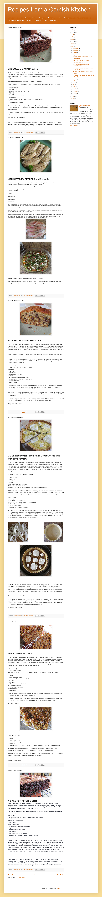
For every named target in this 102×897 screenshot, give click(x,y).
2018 (72, 39)
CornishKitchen (85, 105)
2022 (72, 30)
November (76, 50)
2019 (72, 37)
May (74, 84)
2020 (72, 34)
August (75, 80)
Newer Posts (11, 875)
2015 (72, 46)
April (74, 86)
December (76, 48)
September (76, 55)
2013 (72, 98)
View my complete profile (76, 125)
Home (36, 875)
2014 (72, 96)
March (74, 89)
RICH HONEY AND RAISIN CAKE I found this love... (82, 65)
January (75, 93)
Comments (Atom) (20, 877)
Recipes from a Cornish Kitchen (49, 9)
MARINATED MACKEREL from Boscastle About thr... (81, 61)
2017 (72, 41)
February (75, 91)
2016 (72, 44)
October (75, 52)
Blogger (58, 888)
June (74, 82)
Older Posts (60, 875)
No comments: (29, 132)
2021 (72, 32)
